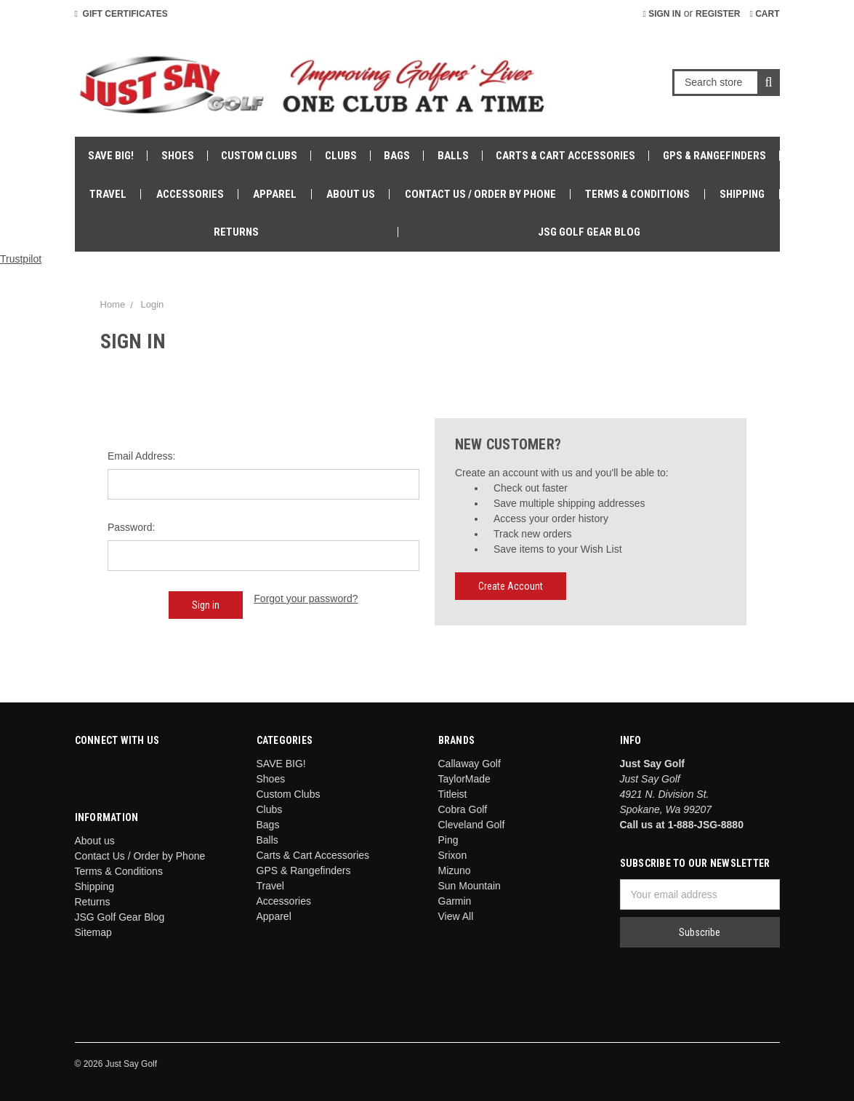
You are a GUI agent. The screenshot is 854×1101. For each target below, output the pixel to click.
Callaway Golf (469, 763)
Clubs (341, 155)
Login (152, 304)
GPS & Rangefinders (714, 155)
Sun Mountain (469, 886)
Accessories (190, 194)
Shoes (177, 155)
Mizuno (454, 870)
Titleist (452, 794)
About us (350, 194)
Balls (453, 155)
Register (718, 14)
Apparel (275, 194)
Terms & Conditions (637, 194)
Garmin (455, 901)
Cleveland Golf (471, 824)
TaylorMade (464, 779)
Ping (448, 840)
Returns (236, 232)
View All (456, 916)
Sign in (661, 14)
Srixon (452, 855)
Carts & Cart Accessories (565, 155)
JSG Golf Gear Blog (589, 232)
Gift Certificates (121, 14)
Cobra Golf (463, 809)
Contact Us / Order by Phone (480, 194)
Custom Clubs (259, 155)
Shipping (742, 194)
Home (113, 304)
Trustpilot (20, 259)
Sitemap (93, 932)
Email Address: (141, 456)
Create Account (510, 586)
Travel (107, 194)
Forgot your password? (306, 598)
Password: (131, 527)
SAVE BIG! (111, 155)
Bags (397, 155)
